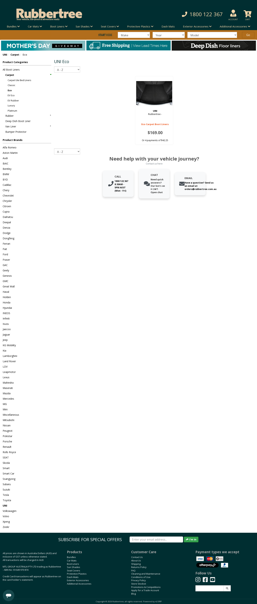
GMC (5, 281)
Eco (10, 90)
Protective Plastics (77, 573)
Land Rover (9, 361)
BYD (5, 179)
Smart (6, 468)
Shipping (136, 564)
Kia (4, 350)
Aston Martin (10, 152)
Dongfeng (8, 238)
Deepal (7, 222)
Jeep (5, 340)
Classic (11, 85)
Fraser (6, 259)
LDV (5, 366)
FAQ (133, 570)
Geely (6, 270)
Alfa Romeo (9, 147)
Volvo (6, 516)
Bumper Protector (15, 131)
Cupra (6, 211)
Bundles (71, 557)
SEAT (6, 457)
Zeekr (6, 527)
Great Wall (9, 286)
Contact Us (137, 557)
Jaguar (6, 334)
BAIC (5, 163)
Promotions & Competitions (146, 587)
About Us (136, 560)
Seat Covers (73, 570)
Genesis (7, 275)
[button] (184, 14)
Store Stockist (138, 583)
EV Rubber (13, 100)
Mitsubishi (8, 420)
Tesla (6, 495)
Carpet (15, 54)
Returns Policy (139, 567)
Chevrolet (8, 195)
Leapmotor (9, 372)
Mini (5, 409)
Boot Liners (73, 564)
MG (5, 404)
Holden (7, 297)
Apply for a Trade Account (145, 590)
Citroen (7, 206)
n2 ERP (158, 601)
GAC (5, 265)
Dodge (7, 233)
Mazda (7, 393)
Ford (5, 254)
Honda (6, 302)
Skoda (6, 462)
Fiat (5, 249)
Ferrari (6, 243)
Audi (5, 158)
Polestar (7, 436)
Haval (6, 291)
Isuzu (6, 324)
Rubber (28, 115)
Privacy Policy (138, 580)
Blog (133, 593)
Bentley (7, 169)
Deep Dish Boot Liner (18, 121)
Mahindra (8, 382)
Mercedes (8, 398)
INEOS (6, 313)
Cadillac (7, 185)
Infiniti (6, 318)
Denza (6, 227)
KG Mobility (9, 345)
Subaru (7, 484)
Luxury (11, 105)
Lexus (6, 377)
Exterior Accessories (78, 580)
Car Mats (72, 560)
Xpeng (6, 521)
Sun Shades (73, 567)
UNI (5, 54)
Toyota (7, 500)
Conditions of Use (140, 577)
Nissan (7, 425)
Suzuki (6, 489)
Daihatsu (8, 217)
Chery (6, 190)
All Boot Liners (11, 69)
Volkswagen (9, 511)
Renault (7, 446)
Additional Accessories (79, 583)
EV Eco (11, 95)
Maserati (8, 388)
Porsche (7, 441)
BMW (6, 174)
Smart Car (8, 473)
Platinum (12, 110)
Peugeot (7, 430)
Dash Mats (168, 26)
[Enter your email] (156, 539)
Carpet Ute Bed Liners (19, 80)
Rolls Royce (9, 452)
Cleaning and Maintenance (145, 573)
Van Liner (28, 126)
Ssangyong (9, 479)
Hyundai (7, 307)
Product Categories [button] (15, 62)
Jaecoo (7, 329)
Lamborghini (10, 356)
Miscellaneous (11, 414)
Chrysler (7, 201)
